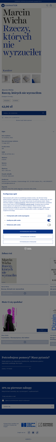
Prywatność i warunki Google (26, 204)
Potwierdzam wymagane (28, 242)
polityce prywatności (20, 202)
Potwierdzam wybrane (28, 236)
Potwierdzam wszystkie (28, 231)
